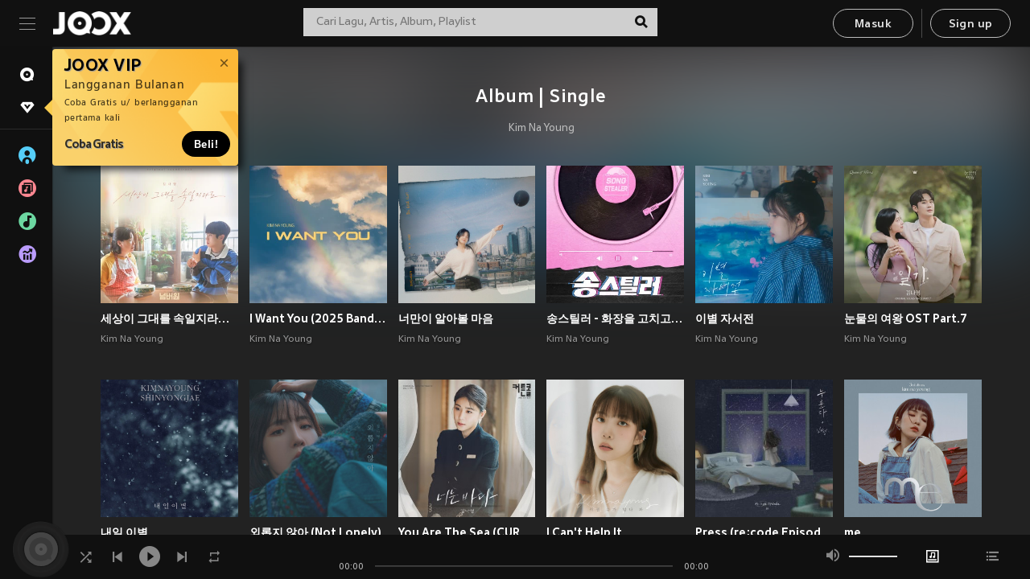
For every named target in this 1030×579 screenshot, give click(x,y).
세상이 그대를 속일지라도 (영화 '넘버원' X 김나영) (169, 318)
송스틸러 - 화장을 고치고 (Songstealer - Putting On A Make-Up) (615, 318)
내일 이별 (124, 532)
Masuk (873, 24)
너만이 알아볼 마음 (445, 318)
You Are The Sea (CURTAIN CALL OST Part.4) (467, 532)
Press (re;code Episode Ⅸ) (764, 532)
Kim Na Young (542, 128)
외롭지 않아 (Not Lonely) (315, 532)
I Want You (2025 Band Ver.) (318, 318)
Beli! (206, 144)
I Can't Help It (584, 532)
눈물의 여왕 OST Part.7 (905, 318)
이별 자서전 (724, 318)
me (852, 532)
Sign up (971, 24)
